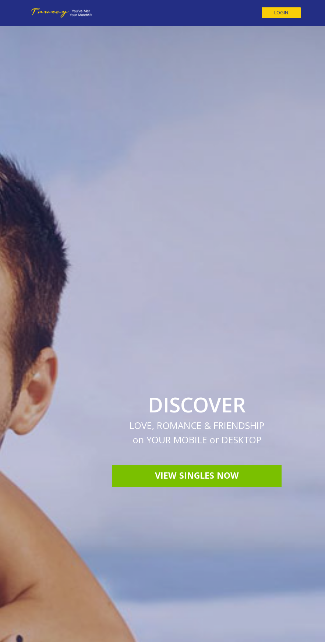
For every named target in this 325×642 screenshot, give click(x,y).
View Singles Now (197, 377)
